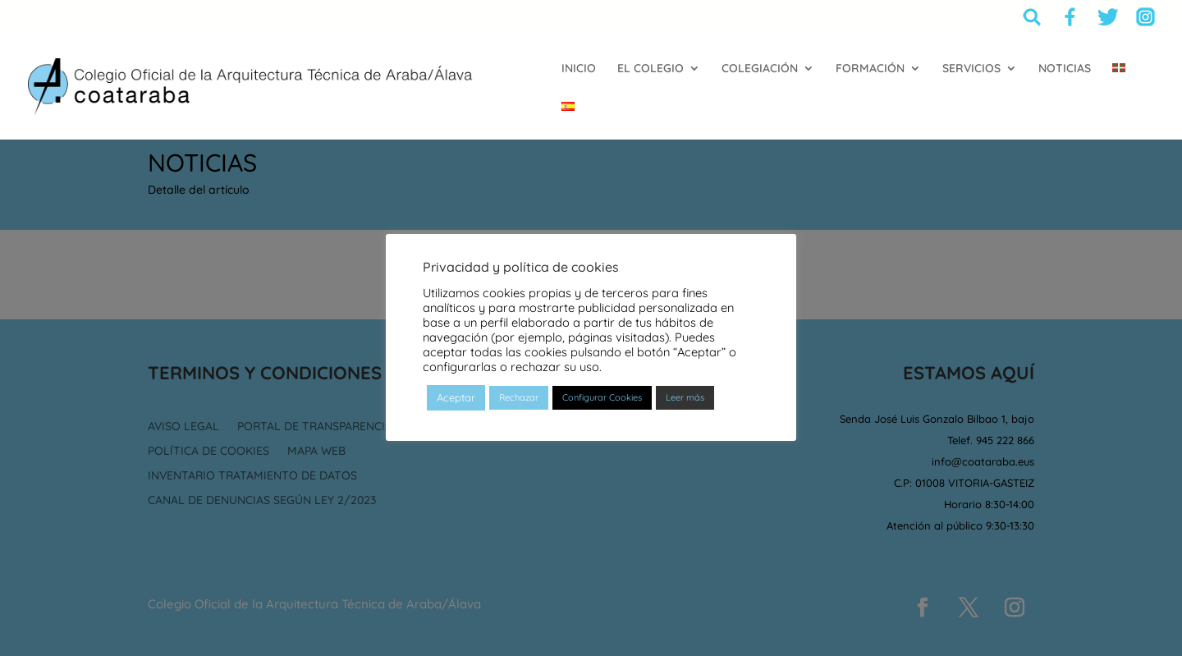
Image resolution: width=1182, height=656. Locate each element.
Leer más (685, 397)
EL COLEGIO (650, 69)
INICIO (578, 69)
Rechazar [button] (518, 397)
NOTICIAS (1064, 69)
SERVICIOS (971, 69)
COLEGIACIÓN (760, 69)
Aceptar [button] (456, 397)
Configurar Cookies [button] (602, 397)
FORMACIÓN (870, 69)
